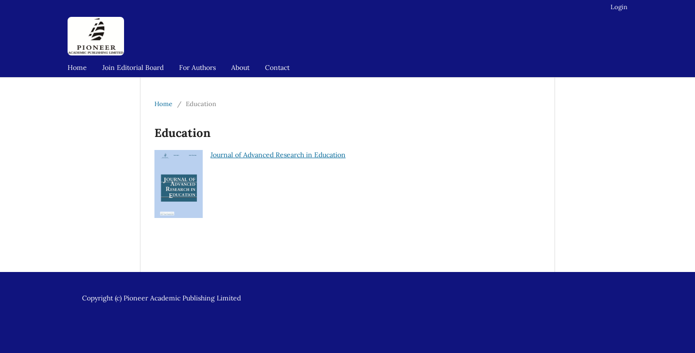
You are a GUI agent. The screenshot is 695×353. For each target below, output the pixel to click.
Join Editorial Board (133, 67)
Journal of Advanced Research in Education (278, 154)
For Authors (197, 67)
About (240, 67)
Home (77, 67)
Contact (277, 67)
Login (619, 7)
